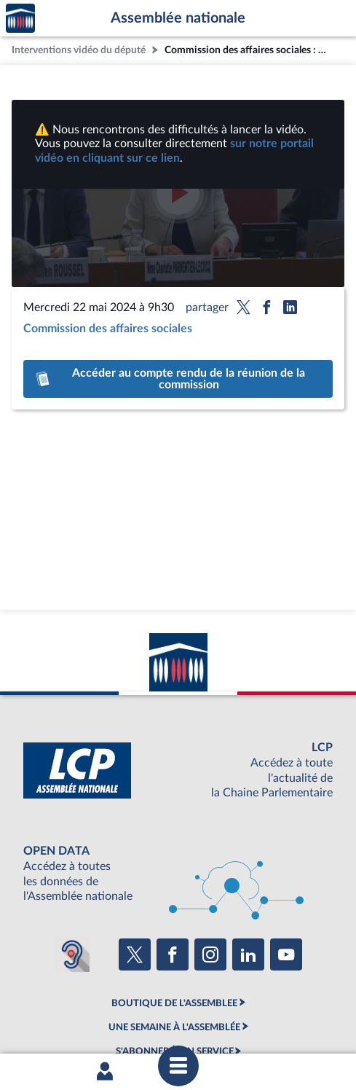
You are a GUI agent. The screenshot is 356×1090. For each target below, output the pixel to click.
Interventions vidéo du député (79, 49)
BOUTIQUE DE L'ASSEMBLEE (174, 1003)
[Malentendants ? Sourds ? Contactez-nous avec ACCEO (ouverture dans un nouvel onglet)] (72, 954)
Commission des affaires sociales (107, 328)
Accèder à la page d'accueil (20, 18)
